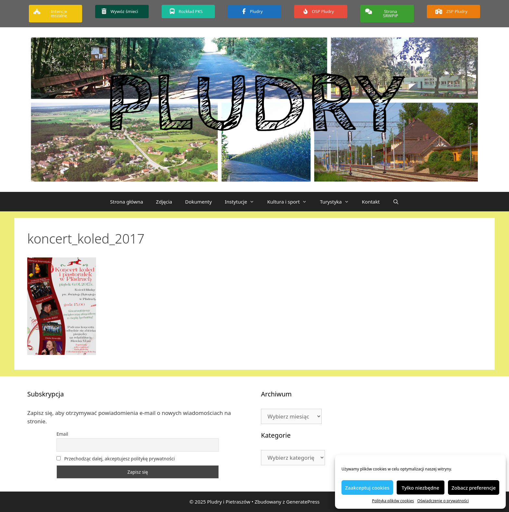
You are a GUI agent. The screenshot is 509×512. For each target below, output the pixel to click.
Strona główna (126, 201)
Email (62, 434)
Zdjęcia (164, 201)
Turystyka (337, 201)
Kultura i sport (290, 201)
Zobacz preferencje (474, 487)
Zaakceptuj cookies (367, 487)
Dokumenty (198, 201)
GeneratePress (302, 501)
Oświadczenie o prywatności (443, 501)
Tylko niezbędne (420, 487)
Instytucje (243, 201)
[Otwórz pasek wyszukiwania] (395, 201)
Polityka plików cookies (393, 501)
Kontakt (371, 201)
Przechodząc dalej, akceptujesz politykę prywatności (115, 459)
